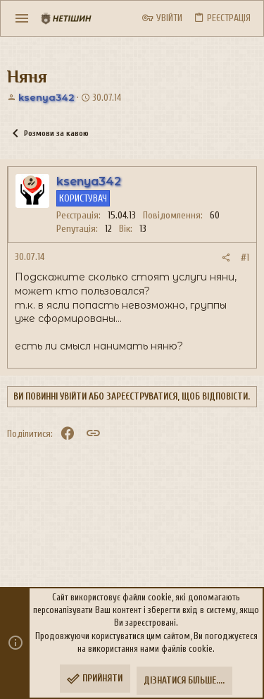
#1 (245, 258)
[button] (22, 18)
